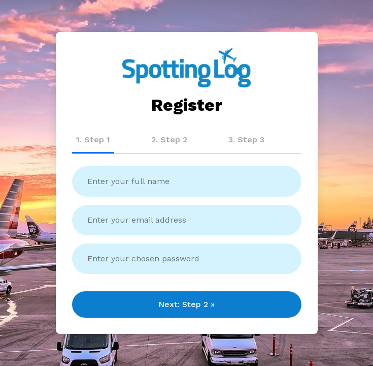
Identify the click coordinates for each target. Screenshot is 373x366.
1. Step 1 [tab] (93, 139)
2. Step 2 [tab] (169, 139)
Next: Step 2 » (186, 304)
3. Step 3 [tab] (246, 139)
